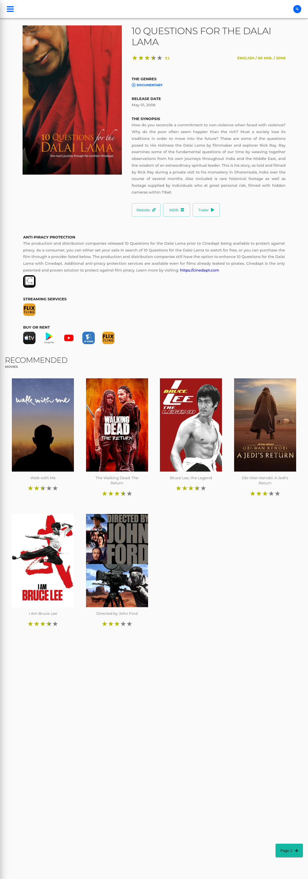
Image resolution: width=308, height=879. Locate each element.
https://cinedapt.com (199, 270)
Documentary (147, 85)
